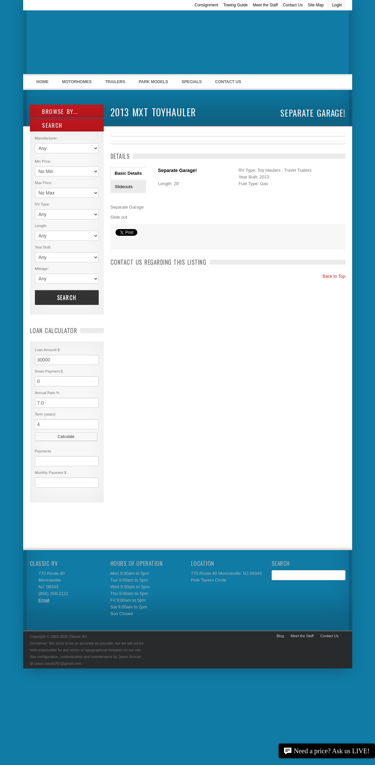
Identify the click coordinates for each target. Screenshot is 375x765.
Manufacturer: (46, 138)
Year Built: (43, 247)
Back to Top (331, 276)
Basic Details (128, 173)
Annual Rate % (47, 393)
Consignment (206, 5)
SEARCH (49, 125)
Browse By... (56, 111)
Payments (43, 451)
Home (43, 81)
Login (337, 5)
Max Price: (43, 183)
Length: (41, 226)
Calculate (66, 436)
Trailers (114, 83)
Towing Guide (235, 5)
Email (44, 600)
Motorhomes (75, 83)
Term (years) (45, 414)
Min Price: (43, 161)
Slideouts (124, 186)
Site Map (316, 5)
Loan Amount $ (47, 350)
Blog (280, 636)
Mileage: (42, 269)
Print (118, 241)
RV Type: (42, 204)
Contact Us (292, 5)
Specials (192, 81)
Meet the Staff (265, 5)
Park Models (153, 81)
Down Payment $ (49, 371)
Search (67, 297)
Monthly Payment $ (50, 473)
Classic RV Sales (80, 44)
